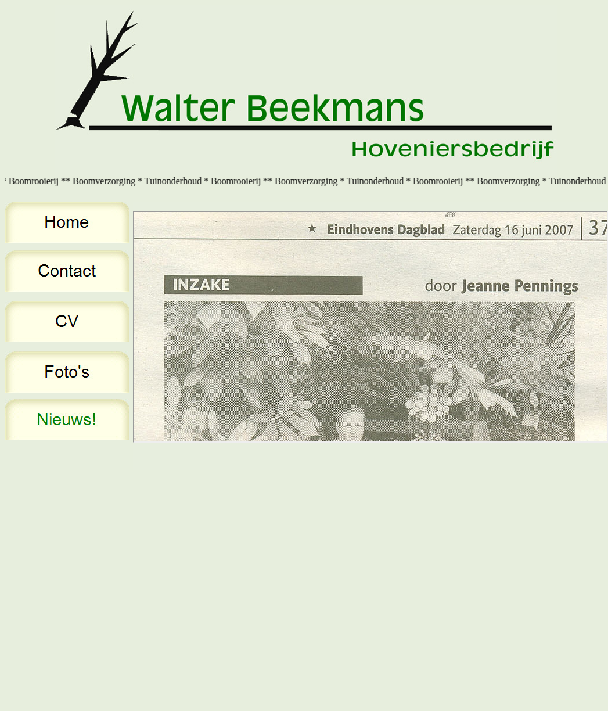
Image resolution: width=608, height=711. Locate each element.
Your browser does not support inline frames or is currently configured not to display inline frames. (370, 327)
